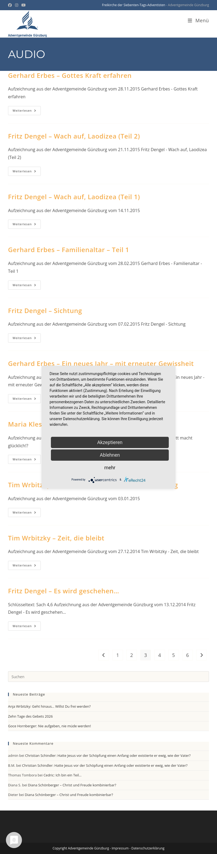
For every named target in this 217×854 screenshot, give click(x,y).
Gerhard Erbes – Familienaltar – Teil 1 (68, 249)
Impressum (120, 848)
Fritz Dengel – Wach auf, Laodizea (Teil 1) (74, 196)
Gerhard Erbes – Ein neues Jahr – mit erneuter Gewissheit (101, 363)
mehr (109, 467)
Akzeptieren (110, 442)
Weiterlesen (27, 111)
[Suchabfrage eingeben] (108, 676)
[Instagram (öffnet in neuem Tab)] (16, 5)
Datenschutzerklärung (147, 848)
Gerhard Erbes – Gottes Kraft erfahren (70, 75)
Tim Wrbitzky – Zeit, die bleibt (56, 537)
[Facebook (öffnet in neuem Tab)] (10, 5)
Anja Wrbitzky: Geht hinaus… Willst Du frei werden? (49, 706)
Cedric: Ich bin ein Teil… (62, 775)
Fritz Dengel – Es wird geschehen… (63, 590)
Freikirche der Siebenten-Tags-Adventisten (133, 5)
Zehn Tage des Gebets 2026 (30, 716)
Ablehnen (110, 455)
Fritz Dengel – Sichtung (45, 310)
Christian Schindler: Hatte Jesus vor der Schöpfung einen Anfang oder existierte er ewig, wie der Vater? (108, 755)
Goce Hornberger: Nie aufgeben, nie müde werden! (49, 726)
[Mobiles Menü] (198, 20)
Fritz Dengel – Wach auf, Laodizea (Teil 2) (74, 136)
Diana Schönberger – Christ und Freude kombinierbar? (72, 785)
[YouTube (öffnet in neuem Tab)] (23, 5)
